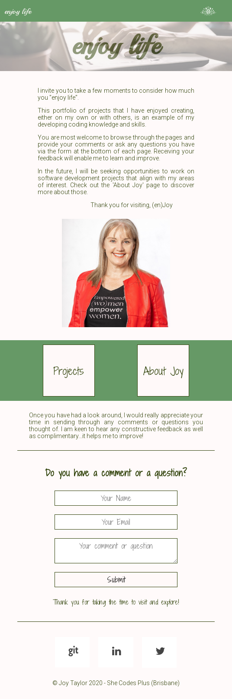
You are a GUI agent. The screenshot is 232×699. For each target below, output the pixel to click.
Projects (68, 370)
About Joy (163, 370)
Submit (116, 580)
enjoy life (17, 11)
